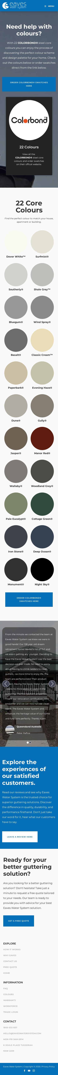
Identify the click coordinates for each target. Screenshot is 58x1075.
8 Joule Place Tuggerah (18, 1045)
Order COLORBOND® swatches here (29, 78)
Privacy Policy (48, 1067)
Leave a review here (15, 833)
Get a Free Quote (13, 917)
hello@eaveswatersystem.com (22, 1033)
